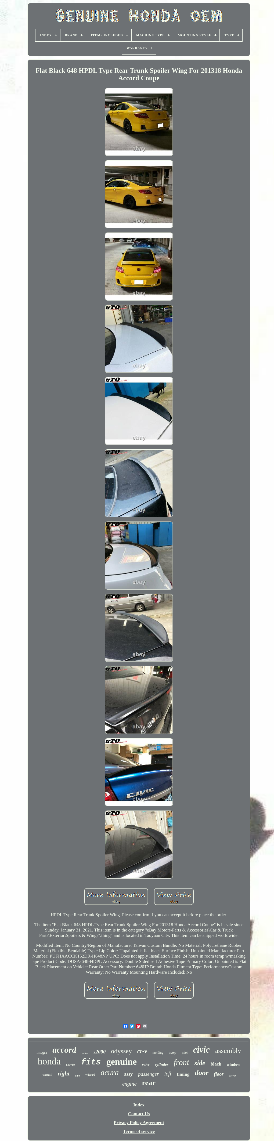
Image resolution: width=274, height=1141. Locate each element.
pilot (185, 1053)
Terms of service (139, 1131)
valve (145, 1065)
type (77, 1075)
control (47, 1075)
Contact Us (139, 1113)
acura (109, 1072)
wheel (90, 1074)
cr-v (142, 1051)
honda (49, 1061)
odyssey (121, 1051)
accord (64, 1050)
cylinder (161, 1064)
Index (139, 1104)
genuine (121, 1062)
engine (129, 1084)
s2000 (99, 1052)
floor (218, 1074)
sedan (85, 1053)
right (64, 1073)
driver (232, 1075)
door (201, 1073)
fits (91, 1062)
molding (158, 1053)
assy (128, 1074)
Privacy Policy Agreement (139, 1122)
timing (183, 1074)
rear (149, 1082)
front (181, 1062)
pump (172, 1052)
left (167, 1073)
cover (71, 1064)
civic (201, 1050)
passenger (148, 1074)
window (233, 1064)
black (216, 1064)
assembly (228, 1051)
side (199, 1063)
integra (42, 1052)
